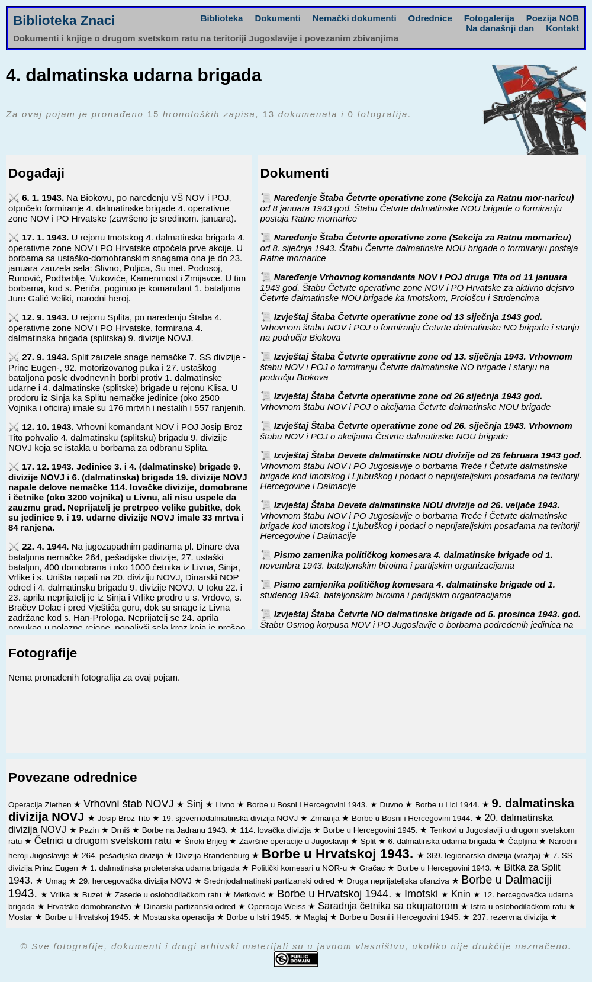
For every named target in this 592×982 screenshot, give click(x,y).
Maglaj (317, 917)
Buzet (93, 894)
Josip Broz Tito (125, 818)
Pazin (90, 830)
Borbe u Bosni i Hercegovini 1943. (308, 804)
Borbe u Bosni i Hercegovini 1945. (401, 917)
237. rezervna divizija (511, 917)
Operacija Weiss (277, 906)
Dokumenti (278, 18)
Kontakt (562, 28)
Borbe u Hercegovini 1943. (445, 868)
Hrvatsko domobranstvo (90, 906)
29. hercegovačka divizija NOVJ (136, 881)
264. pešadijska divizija (124, 855)
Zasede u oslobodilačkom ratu (169, 894)
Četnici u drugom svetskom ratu (104, 840)
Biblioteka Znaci (64, 20)
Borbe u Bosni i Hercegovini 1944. (413, 818)
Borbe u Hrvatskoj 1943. (339, 853)
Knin (462, 893)
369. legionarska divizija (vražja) (485, 855)
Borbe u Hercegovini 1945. (371, 830)
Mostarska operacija (180, 917)
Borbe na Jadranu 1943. (186, 830)
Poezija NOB (552, 18)
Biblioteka (222, 18)
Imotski (422, 894)
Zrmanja (326, 818)
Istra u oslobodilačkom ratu (519, 906)
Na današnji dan (500, 28)
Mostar (21, 917)
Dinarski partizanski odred (191, 906)
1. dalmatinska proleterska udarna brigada (166, 868)
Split (369, 841)
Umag (57, 881)
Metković (250, 894)
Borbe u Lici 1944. (448, 804)
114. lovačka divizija (276, 830)
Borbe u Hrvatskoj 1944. (335, 894)
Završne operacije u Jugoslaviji (294, 841)
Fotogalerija (489, 18)
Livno (226, 804)
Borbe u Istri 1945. (260, 917)
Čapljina (523, 841)
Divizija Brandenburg (214, 855)
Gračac (373, 868)
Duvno (393, 804)
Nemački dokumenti (355, 18)
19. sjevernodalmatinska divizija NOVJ (231, 818)
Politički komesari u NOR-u (300, 868)
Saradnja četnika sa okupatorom (389, 905)
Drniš (121, 830)
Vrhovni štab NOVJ (129, 804)
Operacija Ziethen (40, 804)
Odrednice (430, 18)
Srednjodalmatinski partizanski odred (270, 881)
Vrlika (61, 894)
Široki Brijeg (206, 841)
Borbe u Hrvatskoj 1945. (89, 917)
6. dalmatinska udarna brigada (443, 841)
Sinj (195, 803)
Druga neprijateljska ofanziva (398, 881)
